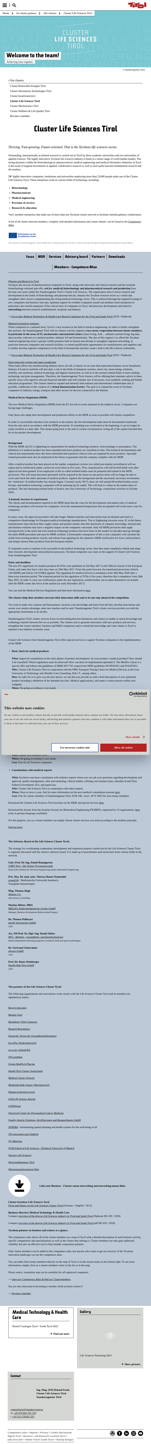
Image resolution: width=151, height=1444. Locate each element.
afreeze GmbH (16, 951)
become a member (21, 1293)
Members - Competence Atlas (75, 267)
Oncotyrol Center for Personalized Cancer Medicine (36, 1113)
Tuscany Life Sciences (20, 1155)
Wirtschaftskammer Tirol (21, 1162)
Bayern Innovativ (17, 1007)
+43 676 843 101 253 (24, 1413)
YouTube (140, 1433)
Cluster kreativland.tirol (22, 96)
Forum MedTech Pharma (21, 1064)
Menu (4, 5)
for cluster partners (26, 13)
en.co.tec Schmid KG (19, 1050)
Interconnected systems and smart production (32, 362)
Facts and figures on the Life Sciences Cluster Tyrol (35, 1205)
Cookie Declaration (61, 1432)
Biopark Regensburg (19, 1029)
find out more (15, 827)
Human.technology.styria (21, 1092)
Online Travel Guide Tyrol (39, 1439)
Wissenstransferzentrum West (23, 1169)
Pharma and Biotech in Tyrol (23, 281)
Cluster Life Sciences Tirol (25, 101)
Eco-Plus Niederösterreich (22, 1043)
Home (6, 13)
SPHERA (13, 1127)
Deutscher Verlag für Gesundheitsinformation (32, 1036)
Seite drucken (112, 1433)
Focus (30, 257)
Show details (133, 737)
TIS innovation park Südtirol (23, 1134)
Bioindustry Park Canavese (22, 1021)
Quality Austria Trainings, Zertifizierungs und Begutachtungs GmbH (44, 1120)
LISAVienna (14, 1106)
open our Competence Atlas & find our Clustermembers (41, 1279)
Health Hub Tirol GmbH (21, 965)
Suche (14, 5)
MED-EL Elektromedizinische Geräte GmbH (32, 908)
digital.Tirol (14, 1436)
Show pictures (132, 1364)
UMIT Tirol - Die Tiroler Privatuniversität (30, 866)
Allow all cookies (123, 747)
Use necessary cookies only (75, 747)
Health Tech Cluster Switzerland (25, 1071)
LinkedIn (126, 1433)
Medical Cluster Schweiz (21, 1078)
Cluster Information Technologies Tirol (30, 91)
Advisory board (76, 257)
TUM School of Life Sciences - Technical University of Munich (41, 1148)
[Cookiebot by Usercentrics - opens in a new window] (131, 694)
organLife (13, 880)
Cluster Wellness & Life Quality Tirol (30, 111)
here (88, 590)
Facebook (119, 1433)
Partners (98, 257)
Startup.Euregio (64, 1439)
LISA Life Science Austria (21, 1099)
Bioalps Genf (15, 1014)
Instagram (133, 1433)
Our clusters (49, 13)
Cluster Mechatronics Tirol (24, 106)
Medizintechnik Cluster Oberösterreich (28, 1085)
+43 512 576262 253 (23, 1416)
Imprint (34, 1432)
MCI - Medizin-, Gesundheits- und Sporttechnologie (35, 937)
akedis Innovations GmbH (22, 922)
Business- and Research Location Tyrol (44, 1436)
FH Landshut (15, 1057)
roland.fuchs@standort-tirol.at (27, 1409)
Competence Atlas (17, 1432)
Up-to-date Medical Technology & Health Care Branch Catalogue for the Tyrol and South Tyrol (62, 316)
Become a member (20, 116)
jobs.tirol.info (15, 1439)
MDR (41, 257)
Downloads (117, 257)
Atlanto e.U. (14, 894)
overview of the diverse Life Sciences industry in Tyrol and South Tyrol (56, 1216)
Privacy (44, 1432)
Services (55, 257)
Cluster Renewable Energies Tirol (28, 86)
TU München (15, 1141)
